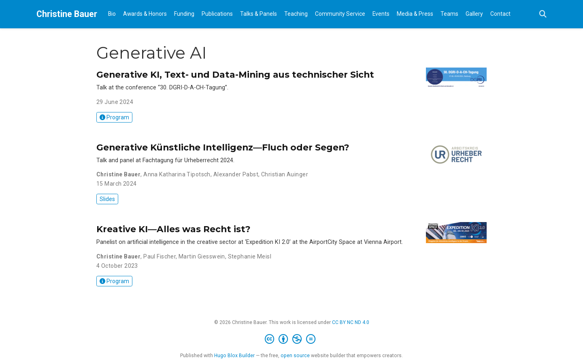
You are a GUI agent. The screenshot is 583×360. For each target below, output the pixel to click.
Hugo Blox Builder (234, 355)
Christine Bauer (66, 14)
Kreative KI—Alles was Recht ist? (173, 229)
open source (295, 355)
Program (114, 117)
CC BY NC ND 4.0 (350, 322)
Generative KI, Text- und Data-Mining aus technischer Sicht (235, 74)
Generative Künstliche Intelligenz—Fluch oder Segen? (222, 147)
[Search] (543, 14)
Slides (107, 199)
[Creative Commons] (292, 339)
